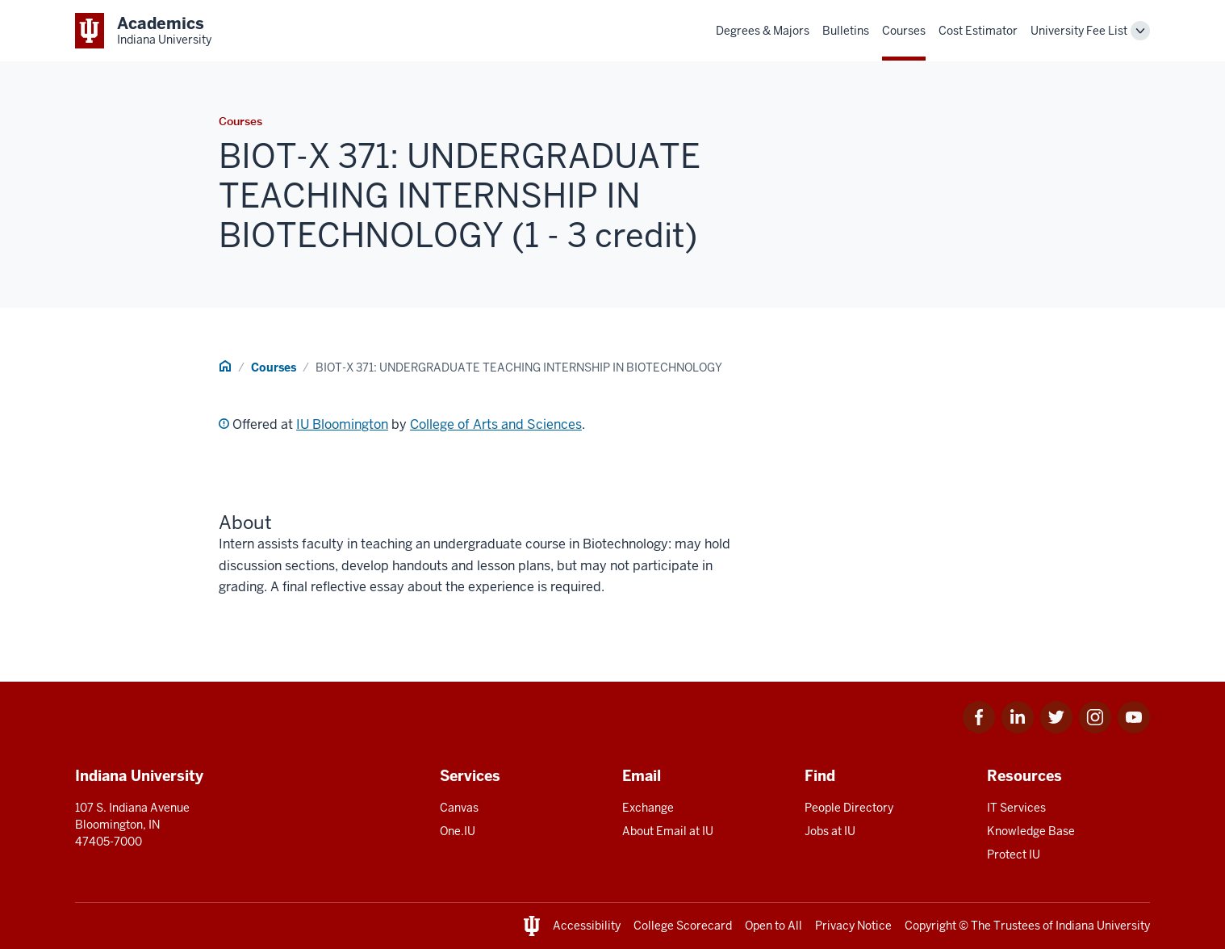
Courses (904, 30)
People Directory (849, 807)
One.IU (457, 831)
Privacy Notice (853, 925)
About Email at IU (667, 831)
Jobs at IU (830, 831)
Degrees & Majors (762, 30)
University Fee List (1079, 30)
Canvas (459, 807)
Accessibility (587, 925)
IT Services (1016, 807)
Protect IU (1013, 854)
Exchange (648, 807)
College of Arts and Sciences (496, 424)
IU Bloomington (342, 424)
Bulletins (845, 30)
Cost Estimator (978, 30)
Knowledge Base (1031, 831)
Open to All (773, 925)
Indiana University (1103, 925)
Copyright (930, 925)
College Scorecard (682, 925)
